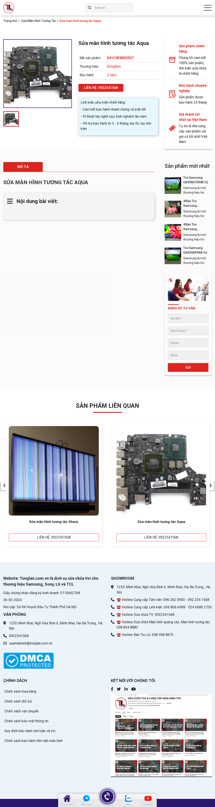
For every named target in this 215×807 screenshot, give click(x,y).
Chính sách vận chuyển (21, 711)
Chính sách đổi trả (18, 701)
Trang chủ (10, 21)
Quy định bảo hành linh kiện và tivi (29, 731)
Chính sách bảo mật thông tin (26, 721)
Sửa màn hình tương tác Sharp (53, 522)
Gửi (188, 367)
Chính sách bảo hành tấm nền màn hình (33, 741)
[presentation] (4, 485)
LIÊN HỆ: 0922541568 (101, 88)
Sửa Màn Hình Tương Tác (38, 21)
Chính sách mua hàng (20, 691)
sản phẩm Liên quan (107, 405)
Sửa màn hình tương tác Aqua (161, 522)
